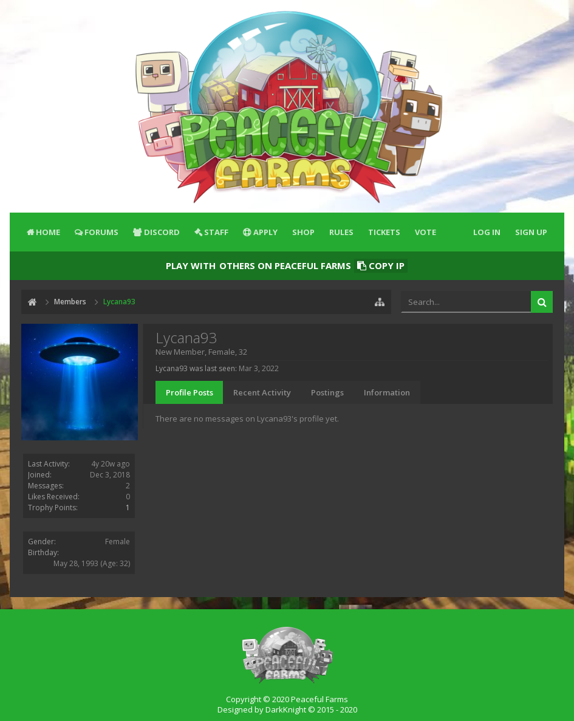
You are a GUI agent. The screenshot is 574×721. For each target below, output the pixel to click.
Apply (265, 232)
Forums (101, 232)
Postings (327, 392)
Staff (216, 232)
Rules (341, 232)
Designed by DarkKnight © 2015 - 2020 (287, 709)
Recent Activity (262, 392)
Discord (162, 232)
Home (48, 232)
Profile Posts (189, 392)
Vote (425, 232)
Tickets (384, 232)
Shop (303, 232)
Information (387, 392)
